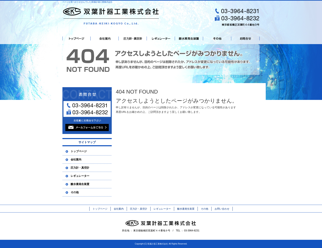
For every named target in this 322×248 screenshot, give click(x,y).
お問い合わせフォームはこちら (87, 110)
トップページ (76, 38)
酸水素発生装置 (189, 38)
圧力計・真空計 (133, 38)
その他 (217, 38)
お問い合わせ (245, 38)
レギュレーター (161, 38)
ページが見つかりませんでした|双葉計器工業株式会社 (87, 2)
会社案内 (105, 38)
